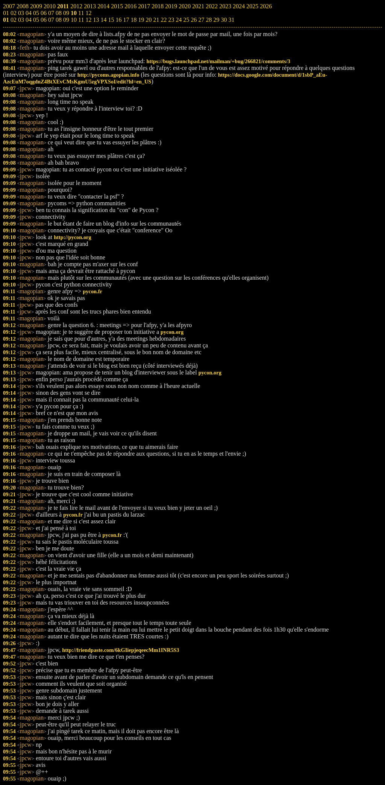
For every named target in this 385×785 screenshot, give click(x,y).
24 (179, 20)
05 (36, 20)
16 (118, 20)
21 (156, 20)
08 (59, 20)
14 (103, 20)
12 (88, 20)
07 (51, 20)
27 (201, 20)
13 (96, 20)
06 (44, 20)
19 (141, 20)
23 (171, 20)
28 (209, 20)
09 (66, 20)
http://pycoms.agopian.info (108, 75)
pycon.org (172, 332)
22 (164, 20)
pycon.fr (92, 291)
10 (74, 20)
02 (14, 20)
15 (111, 20)
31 (231, 20)
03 (21, 20)
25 (186, 20)
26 (194, 20)
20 (149, 20)
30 (224, 20)
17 (126, 20)
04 (29, 20)
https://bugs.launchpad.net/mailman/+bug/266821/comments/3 (218, 61)
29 (216, 20)
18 (133, 20)
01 (6, 20)
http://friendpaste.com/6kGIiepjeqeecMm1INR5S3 (120, 650)
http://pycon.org (72, 237)
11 (81, 20)
